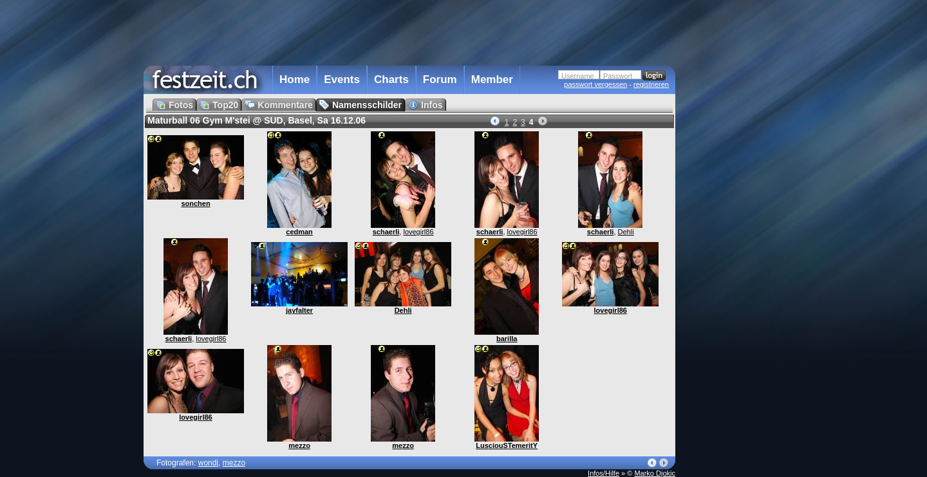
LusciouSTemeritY (507, 445)
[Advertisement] (731, 259)
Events (342, 79)
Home (294, 79)
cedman (299, 232)
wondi (208, 462)
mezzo (299, 445)
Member (492, 79)
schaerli (386, 232)
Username (577, 76)
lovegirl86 (418, 232)
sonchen (195, 203)
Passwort (617, 76)
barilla (506, 338)
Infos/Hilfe (603, 473)
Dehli (626, 232)
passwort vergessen (595, 84)
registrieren (651, 84)
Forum (440, 79)
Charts (391, 79)
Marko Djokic (654, 473)
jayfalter (299, 310)
